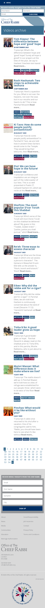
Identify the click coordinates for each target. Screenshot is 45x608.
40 (33, 457)
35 (13, 457)
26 (17, 454)
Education (30, 73)
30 (33, 454)
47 (21, 459)
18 (25, 451)
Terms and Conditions (31, 534)
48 (25, 459)
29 (29, 454)
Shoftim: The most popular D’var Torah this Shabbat (26, 207)
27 (21, 454)
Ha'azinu (25, 70)
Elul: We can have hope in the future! (26, 167)
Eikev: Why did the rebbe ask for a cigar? (27, 287)
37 (21, 457)
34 (9, 457)
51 (37, 459)
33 (5, 457)
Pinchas (33, 439)
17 (21, 451)
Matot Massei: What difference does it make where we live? (27, 368)
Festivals (34, 70)
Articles (18, 156)
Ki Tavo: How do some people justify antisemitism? (27, 127)
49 (29, 459)
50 (33, 459)
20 (33, 451)
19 (29, 451)
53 (5, 462)
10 (34, 449)
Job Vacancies (28, 521)
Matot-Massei (27, 398)
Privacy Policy (28, 530)
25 (13, 454)
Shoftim (33, 236)
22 (41, 451)
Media (3, 526)
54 (9, 462)
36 (17, 457)
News (3, 521)
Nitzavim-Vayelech (23, 114)
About (3, 517)
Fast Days (18, 359)
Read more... (20, 66)
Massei (17, 400)
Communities (6, 530)
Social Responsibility (31, 517)
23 (5, 454)
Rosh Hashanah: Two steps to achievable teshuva (27, 83)
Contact (26, 526)
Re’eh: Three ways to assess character (27, 248)
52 (41, 459)
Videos (17, 70)
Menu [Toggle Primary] (7, 3)
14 (9, 451)
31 (37, 454)
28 (25, 454)
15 (13, 451)
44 (9, 459)
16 (17, 451)
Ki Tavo (33, 156)
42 (41, 457)
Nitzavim (25, 112)
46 (17, 459)
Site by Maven (40, 579)
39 (29, 457)
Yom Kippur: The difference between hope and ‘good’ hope (27, 41)
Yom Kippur (19, 73)
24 (9, 454)
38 (25, 457)
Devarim (25, 236)
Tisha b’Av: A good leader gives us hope (27, 328)
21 (37, 451)
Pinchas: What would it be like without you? (27, 410)
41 (37, 457)
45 (13, 459)
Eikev (32, 317)
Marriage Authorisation (9, 539)
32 (41, 454)
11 (38, 449)
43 (5, 459)
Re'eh (32, 275)
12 (42, 449)
